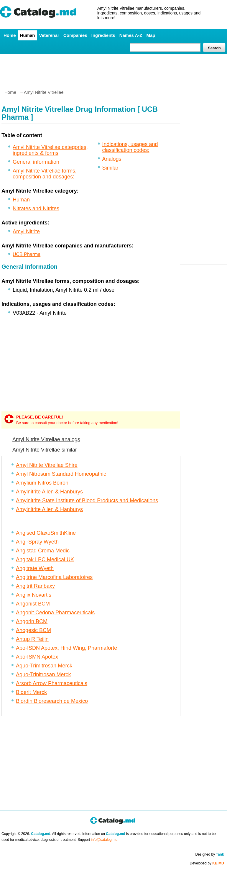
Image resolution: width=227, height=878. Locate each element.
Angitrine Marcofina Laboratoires (54, 577)
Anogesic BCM (33, 630)
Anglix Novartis (33, 595)
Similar (110, 168)
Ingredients (103, 35)
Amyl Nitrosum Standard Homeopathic (61, 474)
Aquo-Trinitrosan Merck (43, 674)
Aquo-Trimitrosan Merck (44, 666)
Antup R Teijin (32, 639)
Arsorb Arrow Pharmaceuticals (51, 683)
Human (27, 35)
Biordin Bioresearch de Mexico (52, 701)
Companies (75, 35)
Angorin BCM (31, 621)
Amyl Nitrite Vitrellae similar (44, 450)
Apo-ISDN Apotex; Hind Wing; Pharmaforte (66, 648)
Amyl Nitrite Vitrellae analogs (46, 439)
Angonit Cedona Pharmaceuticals (55, 613)
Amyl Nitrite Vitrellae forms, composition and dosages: (45, 174)
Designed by (209, 854)
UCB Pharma (26, 254)
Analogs (111, 159)
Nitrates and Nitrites (36, 208)
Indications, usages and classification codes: (130, 147)
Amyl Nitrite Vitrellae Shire (47, 465)
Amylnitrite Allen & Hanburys (49, 492)
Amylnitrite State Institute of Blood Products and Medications (87, 500)
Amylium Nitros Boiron (42, 483)
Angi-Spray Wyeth (37, 542)
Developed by (207, 863)
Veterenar (49, 35)
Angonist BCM (33, 604)
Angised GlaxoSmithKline (46, 533)
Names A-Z (130, 35)
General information (36, 162)
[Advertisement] (113, 69)
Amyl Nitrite (26, 231)
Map (150, 35)
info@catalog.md (104, 840)
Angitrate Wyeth (35, 568)
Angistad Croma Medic (43, 551)
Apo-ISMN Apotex (37, 657)
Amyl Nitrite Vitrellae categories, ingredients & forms (50, 150)
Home (10, 35)
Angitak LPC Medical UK (45, 559)
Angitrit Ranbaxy (35, 586)
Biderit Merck (31, 692)
